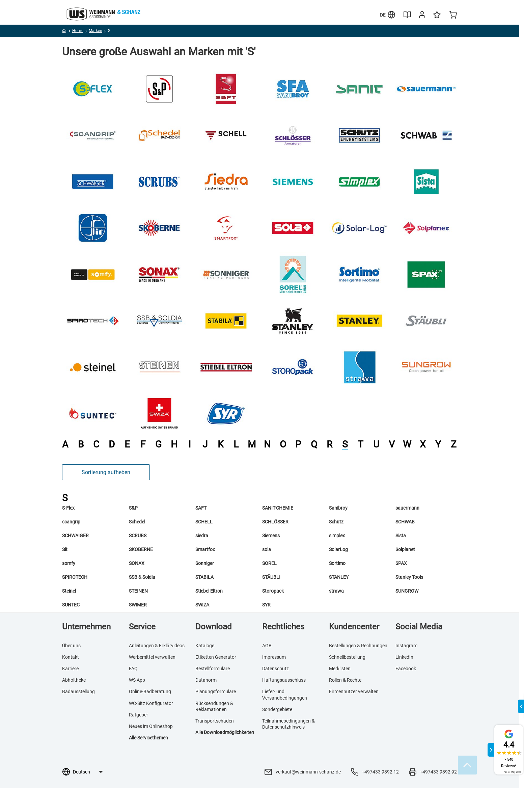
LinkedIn (404, 657)
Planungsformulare (215, 691)
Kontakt (70, 657)
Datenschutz (275, 668)
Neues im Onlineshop (151, 726)
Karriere (70, 668)
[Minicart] (453, 15)
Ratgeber (138, 714)
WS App (137, 680)
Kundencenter (354, 626)
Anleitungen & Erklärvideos (157, 645)
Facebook (405, 668)
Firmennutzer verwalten (354, 691)
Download (213, 626)
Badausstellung (78, 691)
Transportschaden (214, 721)
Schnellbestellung (347, 657)
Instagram (406, 645)
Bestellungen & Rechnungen (358, 645)
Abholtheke (74, 680)
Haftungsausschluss (284, 680)
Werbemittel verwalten (152, 657)
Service (142, 626)
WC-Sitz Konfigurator (151, 703)
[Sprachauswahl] (87, 772)
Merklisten (340, 668)
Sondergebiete (277, 709)
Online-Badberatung (150, 691)
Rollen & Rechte (345, 680)
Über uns (71, 645)
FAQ (133, 668)
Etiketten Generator (215, 657)
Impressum (274, 657)
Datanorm (206, 680)
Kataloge (204, 645)
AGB (267, 645)
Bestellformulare (212, 668)
